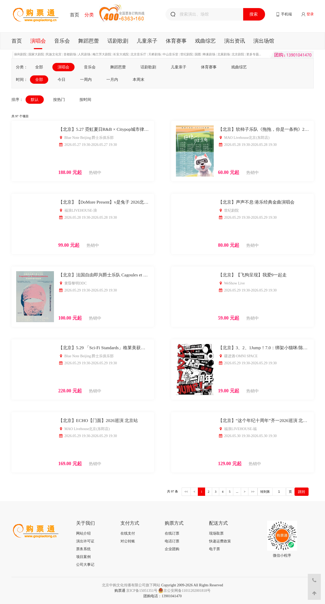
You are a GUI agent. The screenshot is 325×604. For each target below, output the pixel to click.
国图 (198, 54)
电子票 (214, 549)
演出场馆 (263, 41)
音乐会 (62, 41)
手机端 (286, 14)
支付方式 (129, 523)
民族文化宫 (54, 54)
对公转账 (127, 541)
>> (253, 491)
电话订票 (172, 541)
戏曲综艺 (205, 41)
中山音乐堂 (170, 54)
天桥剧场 (154, 54)
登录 (310, 14)
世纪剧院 (186, 54)
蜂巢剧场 (209, 54)
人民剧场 (84, 54)
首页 (74, 14)
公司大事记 (85, 565)
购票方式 (174, 523)
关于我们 (85, 523)
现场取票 (216, 533)
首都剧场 (70, 54)
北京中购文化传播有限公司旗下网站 (131, 585)
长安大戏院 (121, 54)
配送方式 (218, 523)
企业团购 (172, 549)
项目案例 (83, 557)
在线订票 (172, 533)
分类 (89, 14)
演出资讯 (234, 41)
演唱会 (38, 41)
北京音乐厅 (138, 54)
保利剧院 (20, 54)
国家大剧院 (36, 54)
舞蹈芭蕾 (88, 41)
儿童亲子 (147, 41)
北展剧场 (223, 54)
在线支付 (127, 533)
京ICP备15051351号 (141, 591)
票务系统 (83, 549)
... (237, 491)
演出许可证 (85, 541)
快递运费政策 (220, 541)
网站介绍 (83, 533)
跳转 (301, 492)
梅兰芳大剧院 (102, 54)
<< (186, 491)
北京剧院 (238, 54)
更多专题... (253, 54)
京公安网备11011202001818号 (184, 591)
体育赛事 (176, 41)
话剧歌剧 (117, 41)
